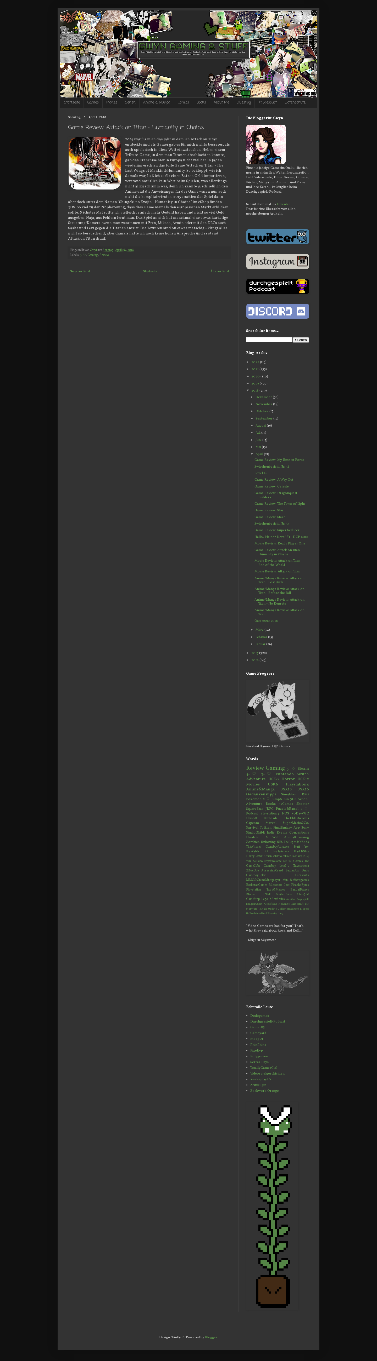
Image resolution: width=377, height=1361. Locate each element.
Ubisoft (251, 818)
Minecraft (297, 904)
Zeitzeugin (258, 1085)
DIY (266, 851)
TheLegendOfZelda (296, 842)
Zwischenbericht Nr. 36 (272, 466)
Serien (130, 102)
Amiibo (290, 899)
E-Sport (304, 909)
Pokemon (254, 799)
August (261, 425)
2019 (255, 383)
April (260, 454)
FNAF (267, 894)
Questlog (244, 102)
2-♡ (266, 799)
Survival (252, 827)
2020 (255, 376)
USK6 (273, 784)
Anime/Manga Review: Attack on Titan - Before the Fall (279, 591)
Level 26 (260, 473)
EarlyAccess (281, 851)
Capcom (252, 823)
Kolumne (284, 904)
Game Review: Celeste (271, 486)
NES (280, 842)
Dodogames (259, 1016)
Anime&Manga (260, 789)
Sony (305, 827)
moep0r (256, 1039)
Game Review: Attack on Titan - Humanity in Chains (278, 552)
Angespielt (302, 899)
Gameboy (270, 866)
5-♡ (291, 769)
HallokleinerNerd (256, 914)
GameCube (253, 866)
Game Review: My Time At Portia (279, 460)
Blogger (211, 1337)
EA (265, 837)
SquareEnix (254, 809)
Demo (305, 871)
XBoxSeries (277, 899)
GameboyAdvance (277, 847)
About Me (221, 102)
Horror (288, 779)
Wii (248, 861)
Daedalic (252, 837)
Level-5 (284, 866)
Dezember (264, 397)
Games (93, 102)
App (296, 827)
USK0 (273, 779)
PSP (307, 904)
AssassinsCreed (272, 871)
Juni (259, 440)
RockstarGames (256, 885)
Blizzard (252, 894)
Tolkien (265, 827)
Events (282, 832)
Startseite (72, 102)
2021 (255, 369)
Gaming (92, 255)
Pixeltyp (256, 1050)
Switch (303, 774)
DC (307, 861)
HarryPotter (254, 856)
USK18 (286, 789)
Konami (297, 856)
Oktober (262, 411)
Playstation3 (269, 813)
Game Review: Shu (268, 510)
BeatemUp (292, 871)
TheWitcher (253, 847)
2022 (255, 362)
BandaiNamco (299, 890)
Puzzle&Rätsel (287, 809)
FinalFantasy (282, 827)
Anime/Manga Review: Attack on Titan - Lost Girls (279, 580)
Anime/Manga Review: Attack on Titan (279, 612)
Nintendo (285, 774)
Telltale (262, 909)
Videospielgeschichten (267, 1073)
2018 (255, 390)
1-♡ (305, 809)
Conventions (299, 832)
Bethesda (271, 818)
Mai (259, 447)
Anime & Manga (156, 102)
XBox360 (303, 894)
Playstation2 (300, 866)
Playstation (253, 890)
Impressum (267, 102)
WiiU (276, 837)
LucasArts (302, 875)
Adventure (256, 779)
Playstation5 (275, 914)
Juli (258, 432)
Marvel (270, 823)
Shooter (302, 804)
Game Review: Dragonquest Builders (275, 495)
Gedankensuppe (261, 794)
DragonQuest (254, 904)
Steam (303, 769)
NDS (285, 813)
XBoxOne (252, 871)
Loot (287, 885)
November (264, 404)
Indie (271, 832)
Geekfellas (270, 904)
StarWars (251, 909)
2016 (255, 660)
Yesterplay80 (260, 1079)
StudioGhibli (255, 832)
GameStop (253, 899)
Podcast (252, 813)
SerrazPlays (259, 1062)
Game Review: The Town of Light (279, 504)
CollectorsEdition (288, 909)
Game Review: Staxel (270, 517)
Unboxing (268, 842)
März (260, 630)
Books (201, 102)
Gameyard (258, 1033)
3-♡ (83, 255)
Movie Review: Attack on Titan (277, 571)
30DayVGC (300, 813)
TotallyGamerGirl (263, 1068)
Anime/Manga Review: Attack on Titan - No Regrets (279, 602)
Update (272, 909)
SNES (287, 861)
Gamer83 (257, 1027)
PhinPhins (258, 1045)
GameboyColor (256, 875)
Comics (183, 102)
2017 (255, 653)
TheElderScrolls (296, 818)
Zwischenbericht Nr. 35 (271, 523)
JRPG (269, 809)
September (264, 418)
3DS (293, 799)
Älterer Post (219, 271)
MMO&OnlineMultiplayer (263, 880)
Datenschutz (295, 102)
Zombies (252, 842)
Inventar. (284, 204)
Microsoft (275, 885)
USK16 (303, 789)
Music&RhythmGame (267, 861)
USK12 (303, 779)
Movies (111, 102)
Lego (264, 899)
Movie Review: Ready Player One (279, 543)
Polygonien (259, 1056)
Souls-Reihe (284, 894)
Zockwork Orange (264, 1091)
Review (104, 255)
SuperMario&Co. (296, 823)
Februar (262, 637)
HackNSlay (301, 851)
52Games (286, 804)
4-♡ (252, 774)
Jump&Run (280, 799)
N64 (306, 856)
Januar (261, 644)
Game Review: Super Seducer (277, 530)
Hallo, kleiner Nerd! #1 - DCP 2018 (281, 537)
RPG (305, 794)
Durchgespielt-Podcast (267, 1021)
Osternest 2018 (266, 621)
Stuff (296, 847)
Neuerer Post (79, 271)
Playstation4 (297, 784)
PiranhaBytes (300, 885)
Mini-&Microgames (295, 880)
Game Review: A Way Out (273, 480)
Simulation (289, 794)
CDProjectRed (282, 856)
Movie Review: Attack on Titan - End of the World (278, 563)
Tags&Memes (276, 890)
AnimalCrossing (296, 837)
